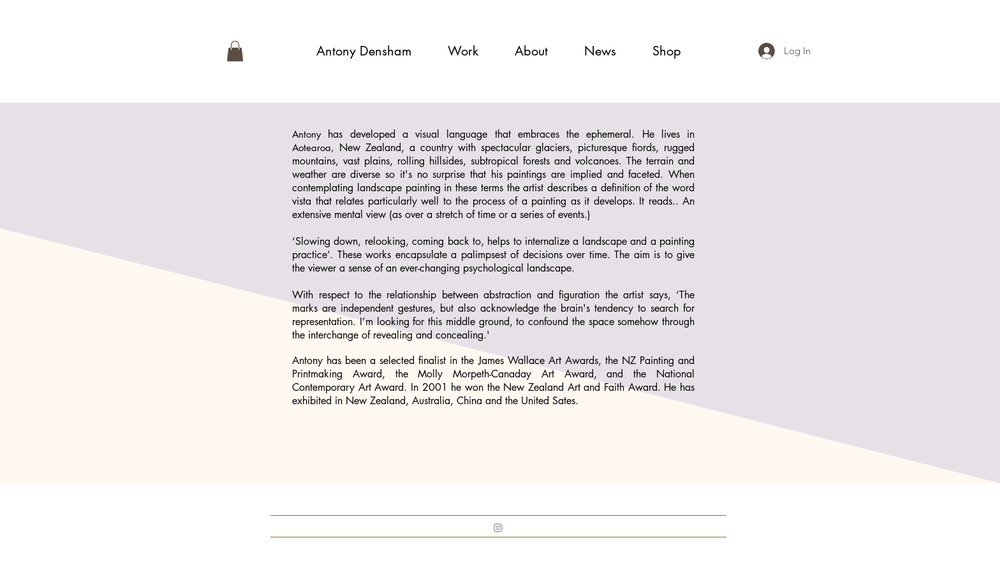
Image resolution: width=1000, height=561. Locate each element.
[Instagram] (498, 528)
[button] (235, 51)
